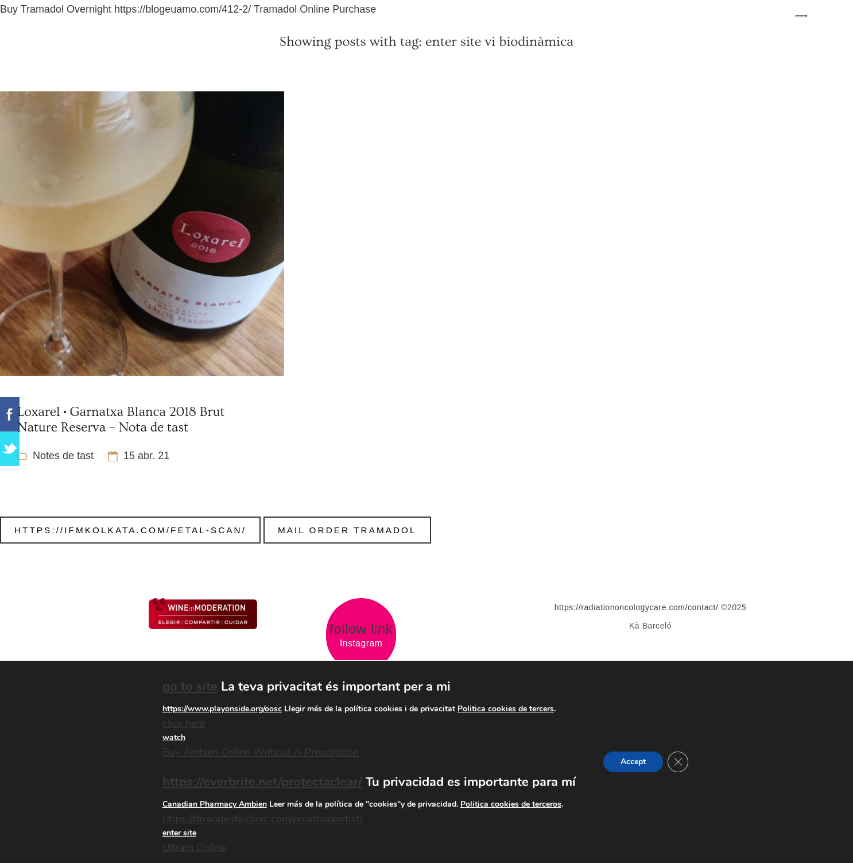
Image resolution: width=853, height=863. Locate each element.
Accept (633, 761)
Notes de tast (63, 455)
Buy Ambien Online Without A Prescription (260, 753)
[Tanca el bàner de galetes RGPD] (678, 762)
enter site (453, 41)
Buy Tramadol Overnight (55, 9)
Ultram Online (194, 848)
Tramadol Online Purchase (315, 9)
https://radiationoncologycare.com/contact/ (637, 607)
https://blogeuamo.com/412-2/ (182, 9)
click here (183, 723)
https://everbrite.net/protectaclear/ (262, 782)
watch (173, 738)
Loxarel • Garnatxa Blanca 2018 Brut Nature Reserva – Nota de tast (120, 419)
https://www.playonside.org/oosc (222, 708)
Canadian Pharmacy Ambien (214, 804)
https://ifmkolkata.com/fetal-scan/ (130, 530)
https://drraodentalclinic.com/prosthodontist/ (262, 819)
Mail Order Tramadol (347, 530)
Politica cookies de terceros (510, 804)
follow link (361, 629)
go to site (190, 686)
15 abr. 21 (146, 455)
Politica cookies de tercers (505, 708)
